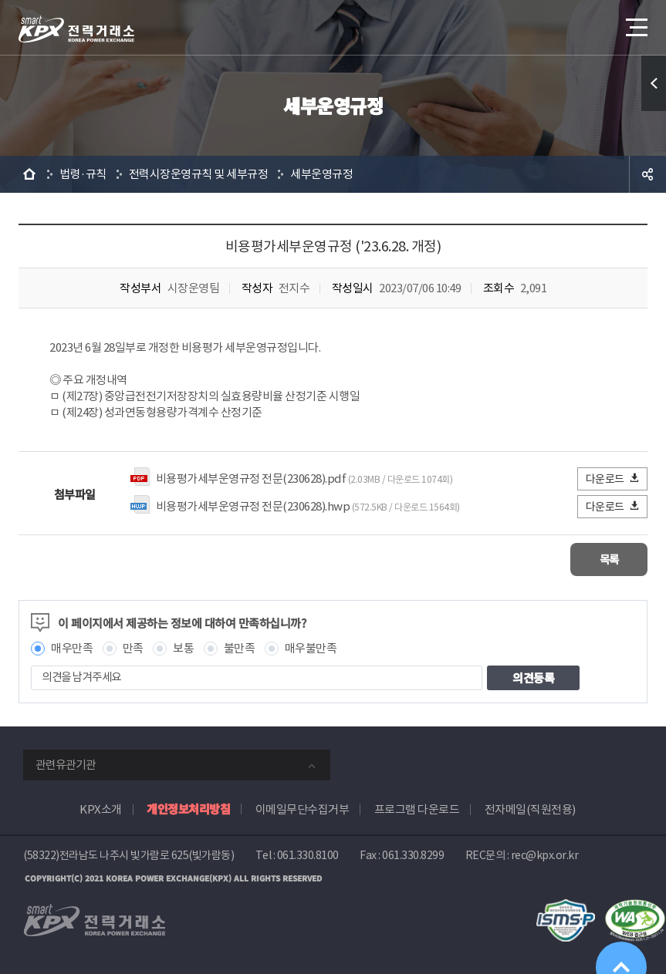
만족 (133, 647)
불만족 (239, 647)
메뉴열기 (635, 22)
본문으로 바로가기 (0, 0)
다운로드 (613, 478)
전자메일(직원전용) (530, 808)
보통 (183, 647)
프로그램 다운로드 (417, 808)
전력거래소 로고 (76, 29)
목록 (601, 559)
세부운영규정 (321, 174)
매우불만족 (311, 647)
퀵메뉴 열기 (653, 83)
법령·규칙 (82, 174)
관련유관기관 (65, 764)
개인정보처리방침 (188, 808)
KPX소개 (100, 808)
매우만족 (72, 647)
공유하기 (647, 174)
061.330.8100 (308, 854)
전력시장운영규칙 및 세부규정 (199, 174)
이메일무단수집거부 (302, 808)
